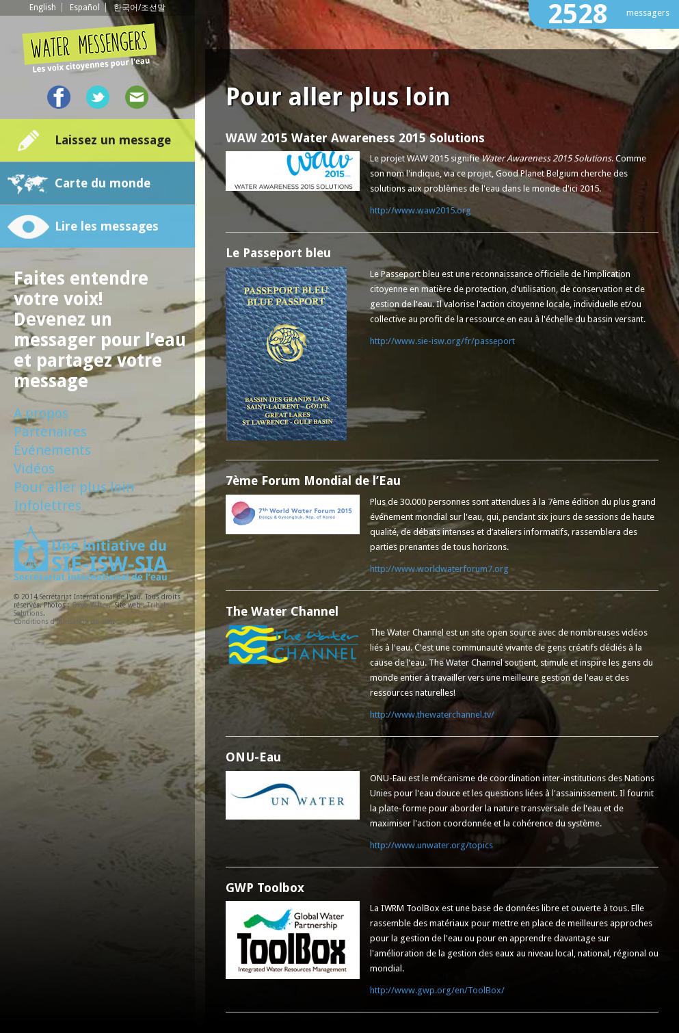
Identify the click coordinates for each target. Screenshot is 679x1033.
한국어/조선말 (139, 7)
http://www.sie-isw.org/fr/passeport (442, 341)
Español (85, 7)
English (42, 7)
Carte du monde (102, 183)
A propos (41, 413)
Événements (52, 450)
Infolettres (47, 505)
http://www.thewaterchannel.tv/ (432, 714)
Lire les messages (107, 226)
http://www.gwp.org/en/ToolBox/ (437, 990)
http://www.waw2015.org (420, 210)
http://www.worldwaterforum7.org (439, 569)
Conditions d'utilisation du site (63, 621)
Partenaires (50, 431)
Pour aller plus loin (74, 487)
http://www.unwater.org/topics (431, 845)
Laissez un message (113, 140)
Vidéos (34, 468)
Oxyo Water (90, 605)
